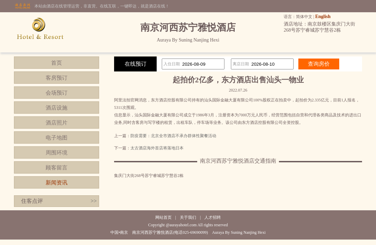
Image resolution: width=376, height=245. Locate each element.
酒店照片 (56, 123)
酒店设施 (56, 108)
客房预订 (56, 78)
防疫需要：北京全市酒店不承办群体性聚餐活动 (173, 135)
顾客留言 (56, 167)
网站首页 (163, 217)
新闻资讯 (56, 182)
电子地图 (56, 138)
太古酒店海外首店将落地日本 (157, 148)
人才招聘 (212, 217)
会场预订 (56, 93)
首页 (56, 63)
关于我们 (188, 217)
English (322, 16)
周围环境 (56, 153)
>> (94, 201)
